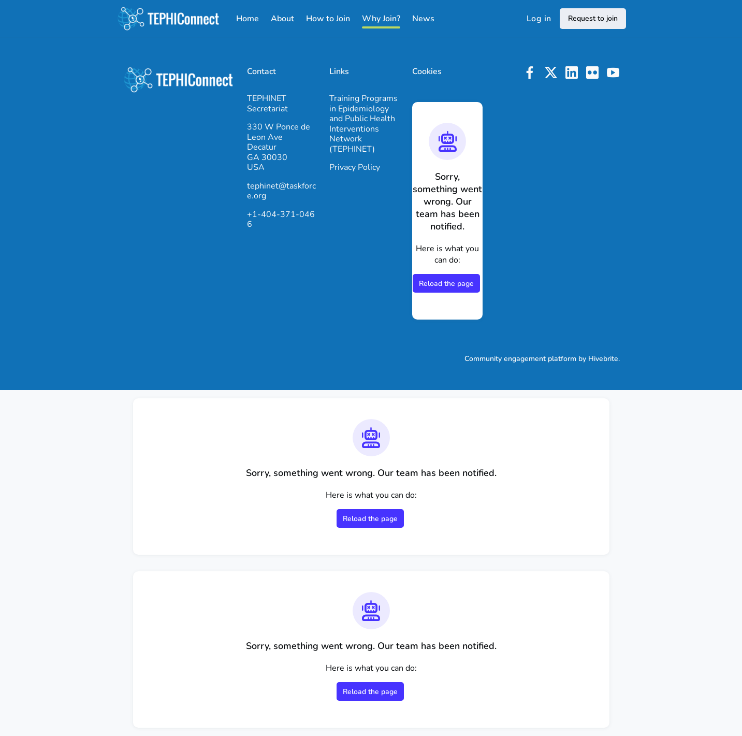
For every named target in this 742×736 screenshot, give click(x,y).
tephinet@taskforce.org (281, 191)
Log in (539, 18)
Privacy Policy (354, 167)
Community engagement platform (520, 359)
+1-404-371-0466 (281, 219)
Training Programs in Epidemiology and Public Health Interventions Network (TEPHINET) (363, 124)
